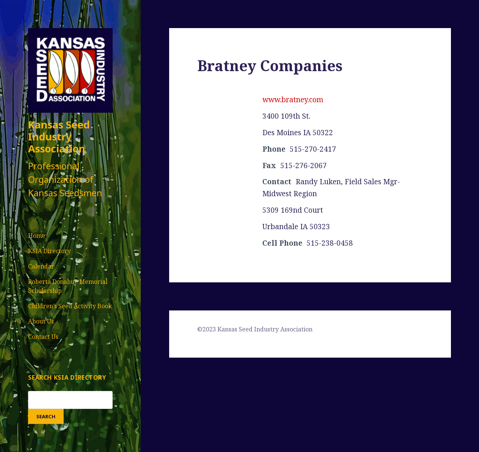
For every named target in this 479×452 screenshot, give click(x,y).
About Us (41, 321)
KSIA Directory (49, 251)
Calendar (41, 266)
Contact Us (43, 337)
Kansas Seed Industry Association (59, 136)
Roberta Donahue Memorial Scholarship (67, 286)
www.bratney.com (292, 99)
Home (36, 235)
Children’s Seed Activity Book (70, 306)
